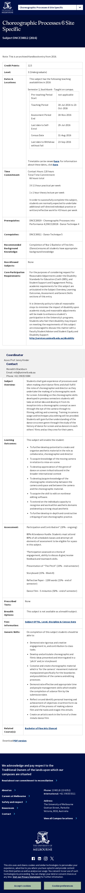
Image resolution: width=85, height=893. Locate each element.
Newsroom (8, 807)
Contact (6, 813)
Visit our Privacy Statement (27, 876)
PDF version (19, 740)
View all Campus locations (58, 818)
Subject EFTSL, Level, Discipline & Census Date (50, 621)
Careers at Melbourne (14, 796)
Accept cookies (22, 885)
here (56, 161)
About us (7, 790)
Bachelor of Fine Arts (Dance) (41, 728)
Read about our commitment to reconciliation (27, 780)
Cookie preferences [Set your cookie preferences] (62, 885)
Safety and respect (12, 801)
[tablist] (50, 7)
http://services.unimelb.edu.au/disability (51, 338)
